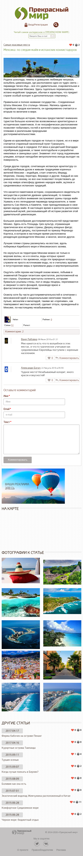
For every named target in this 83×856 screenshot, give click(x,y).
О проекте (22, 850)
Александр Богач (31, 368)
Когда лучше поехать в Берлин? (20, 772)
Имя (6, 396)
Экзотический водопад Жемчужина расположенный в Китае (36, 796)
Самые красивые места (17, 44)
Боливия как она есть (14, 784)
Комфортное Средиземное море (20, 808)
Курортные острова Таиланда (19, 748)
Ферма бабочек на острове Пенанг (22, 736)
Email (6, 409)
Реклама (61, 850)
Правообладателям (42, 850)
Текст (7, 422)
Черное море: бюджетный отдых (20, 820)
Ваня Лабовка (29, 339)
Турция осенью (10, 760)
